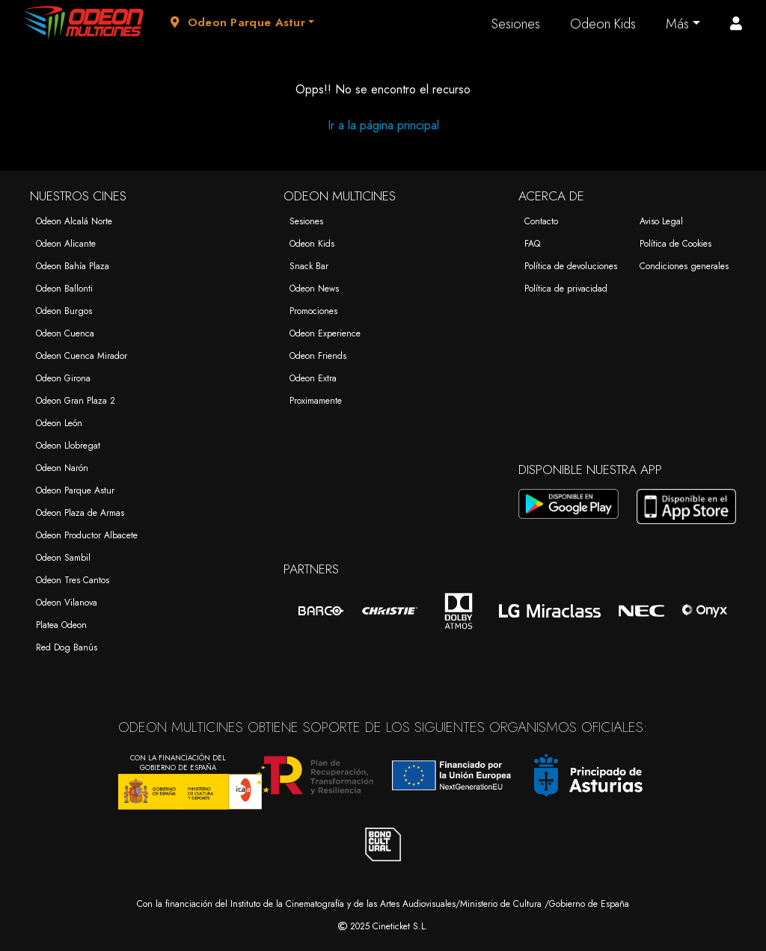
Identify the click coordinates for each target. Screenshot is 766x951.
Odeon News (314, 288)
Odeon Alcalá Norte (74, 221)
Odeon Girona (63, 378)
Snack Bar (308, 266)
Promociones (313, 311)
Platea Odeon (61, 625)
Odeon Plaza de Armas (80, 513)
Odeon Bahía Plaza (72, 266)
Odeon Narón (62, 468)
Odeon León (59, 423)
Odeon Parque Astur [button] (238, 22)
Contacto (541, 221)
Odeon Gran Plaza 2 (75, 400)
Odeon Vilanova (66, 602)
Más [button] (677, 24)
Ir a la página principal (383, 125)
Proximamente (315, 400)
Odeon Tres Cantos (72, 580)
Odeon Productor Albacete (87, 535)
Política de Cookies (675, 243)
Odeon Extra (313, 378)
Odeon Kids (603, 24)
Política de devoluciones (570, 266)
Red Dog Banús (66, 647)
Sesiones (515, 24)
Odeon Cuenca (65, 333)
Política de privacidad (565, 288)
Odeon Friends (317, 356)
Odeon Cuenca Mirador (81, 356)
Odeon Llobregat (68, 445)
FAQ (532, 243)
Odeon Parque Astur (75, 490)
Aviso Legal (661, 221)
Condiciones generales (684, 266)
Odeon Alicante (66, 243)
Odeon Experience (325, 333)
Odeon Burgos (64, 311)
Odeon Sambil (63, 557)
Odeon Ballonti (64, 288)
